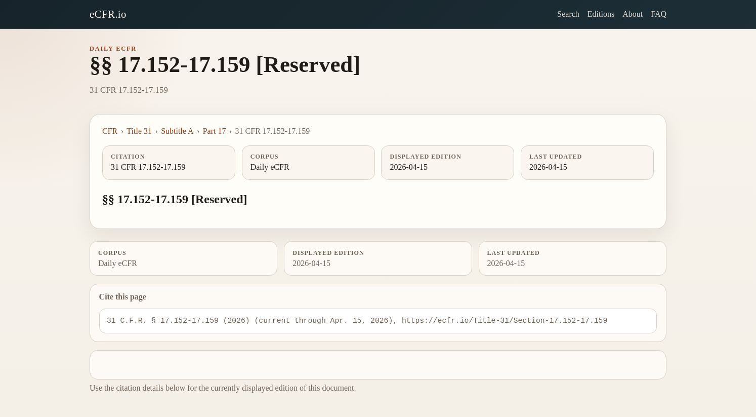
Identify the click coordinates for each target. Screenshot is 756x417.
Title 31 (139, 131)
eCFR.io (108, 14)
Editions (600, 14)
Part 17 (214, 131)
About (632, 14)
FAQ (658, 14)
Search (568, 14)
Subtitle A (177, 131)
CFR (109, 131)
